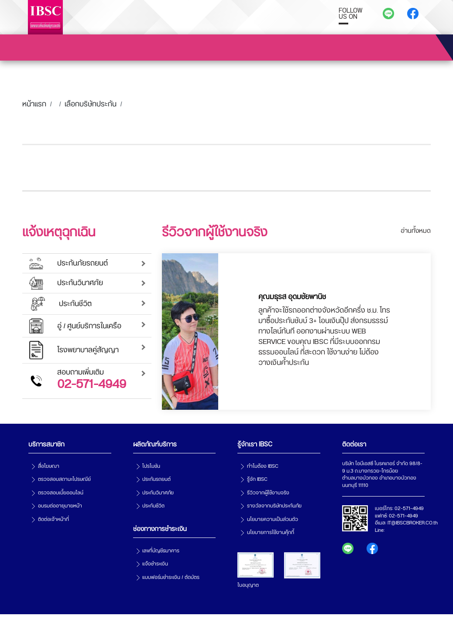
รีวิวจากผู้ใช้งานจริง (268, 493)
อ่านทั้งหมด (416, 231)
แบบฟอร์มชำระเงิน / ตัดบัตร (170, 577)
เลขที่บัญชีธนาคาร (160, 551)
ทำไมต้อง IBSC (262, 466)
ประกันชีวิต (153, 506)
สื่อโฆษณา (48, 466)
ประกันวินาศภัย (158, 493)
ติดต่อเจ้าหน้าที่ (53, 519)
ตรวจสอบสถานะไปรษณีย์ (64, 479)
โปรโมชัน (151, 466)
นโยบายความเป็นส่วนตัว (272, 519)
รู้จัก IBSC (257, 479)
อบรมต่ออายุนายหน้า (60, 506)
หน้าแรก (34, 104)
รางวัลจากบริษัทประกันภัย (274, 506)
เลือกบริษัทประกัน (91, 104)
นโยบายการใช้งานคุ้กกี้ (270, 532)
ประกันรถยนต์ (156, 479)
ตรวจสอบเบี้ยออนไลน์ (60, 493)
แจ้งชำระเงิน (155, 564)
